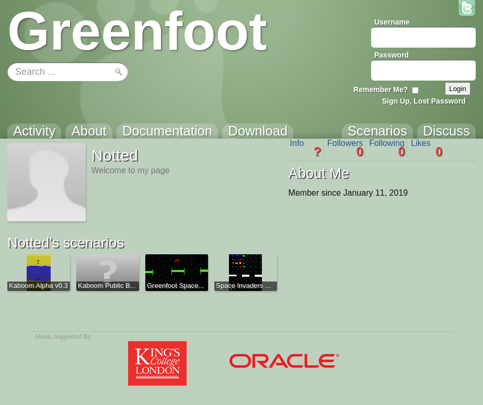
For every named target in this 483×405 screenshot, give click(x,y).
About (42, 336)
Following (387, 148)
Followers (345, 148)
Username (392, 22)
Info (305, 148)
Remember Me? (380, 89)
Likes (426, 148)
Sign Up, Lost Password (424, 101)
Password (391, 55)
